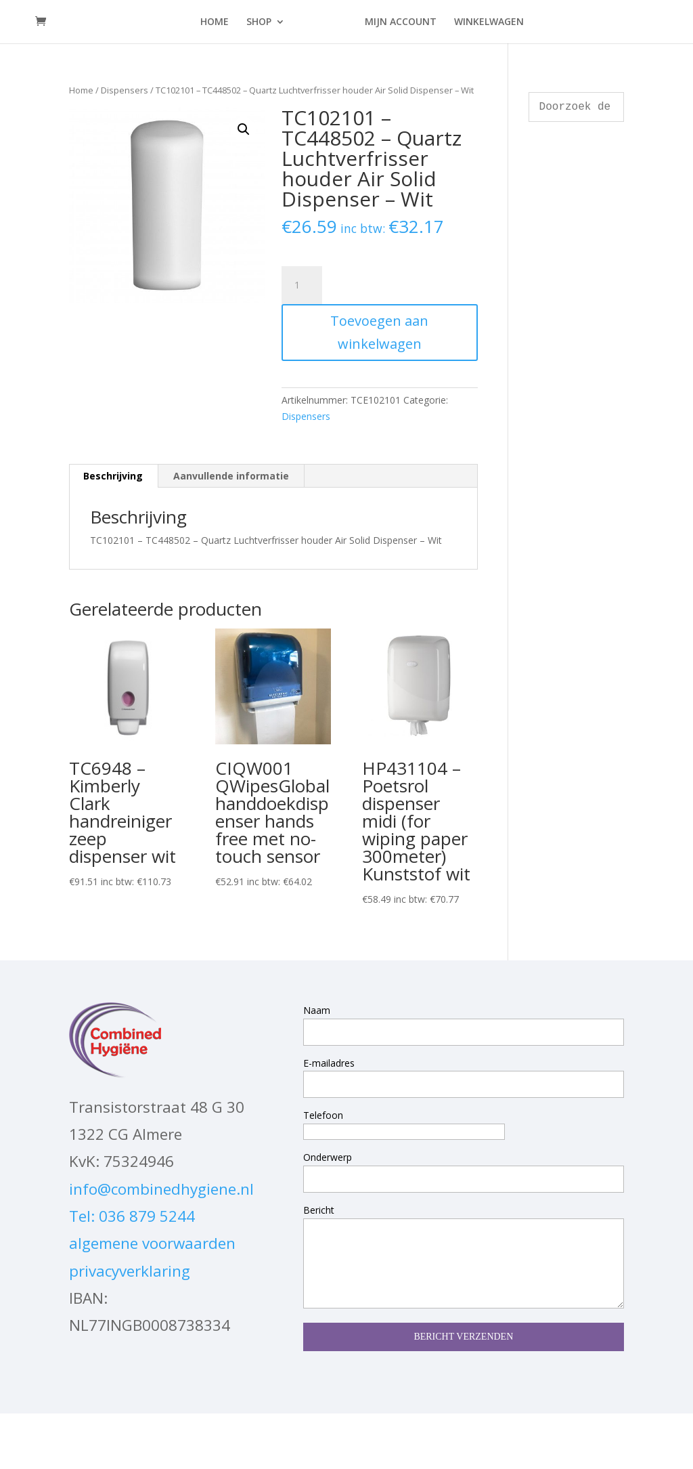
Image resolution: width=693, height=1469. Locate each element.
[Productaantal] (302, 285)
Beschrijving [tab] (113, 475)
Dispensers (124, 90)
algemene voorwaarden (152, 1243)
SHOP (262, 22)
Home (81, 90)
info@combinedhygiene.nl (161, 1188)
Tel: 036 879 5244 (132, 1216)
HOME (218, 22)
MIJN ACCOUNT (396, 22)
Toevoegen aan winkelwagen (379, 332)
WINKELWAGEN (485, 22)
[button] (243, 129)
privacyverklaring (129, 1270)
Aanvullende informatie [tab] (231, 475)
